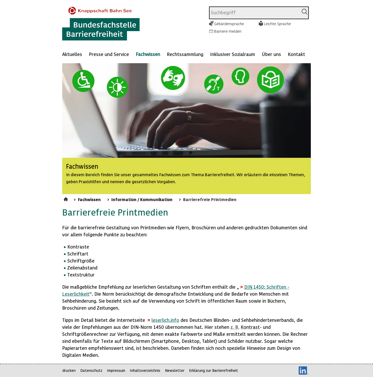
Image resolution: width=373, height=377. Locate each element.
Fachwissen (148, 54)
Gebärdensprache (229, 23)
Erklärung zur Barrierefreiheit (213, 370)
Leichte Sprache (277, 23)
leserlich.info (165, 320)
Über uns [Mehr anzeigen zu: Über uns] (271, 54)
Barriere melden (227, 31)
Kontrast (250, 327)
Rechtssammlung (185, 54)
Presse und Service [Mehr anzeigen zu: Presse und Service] (109, 54)
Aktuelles (72, 54)
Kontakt (296, 54)
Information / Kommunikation (142, 199)
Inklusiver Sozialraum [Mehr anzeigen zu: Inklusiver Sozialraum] (232, 54)
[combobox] (254, 13)
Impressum (116, 370)
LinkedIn (303, 370)
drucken (69, 370)
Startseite (66, 198)
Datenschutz (91, 370)
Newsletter (174, 370)
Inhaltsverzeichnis (145, 370)
